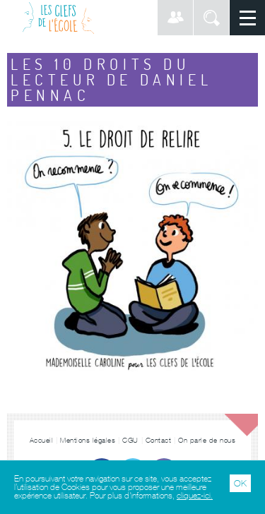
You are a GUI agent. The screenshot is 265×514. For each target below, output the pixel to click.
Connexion (175, 17)
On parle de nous (206, 440)
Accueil (42, 440)
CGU (130, 440)
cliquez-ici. (195, 496)
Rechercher (211, 17)
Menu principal (247, 17)
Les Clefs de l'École (58, 17)
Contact (159, 440)
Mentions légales (87, 440)
